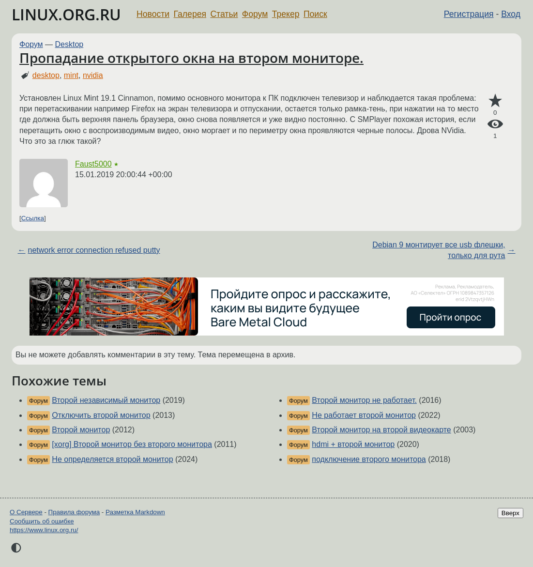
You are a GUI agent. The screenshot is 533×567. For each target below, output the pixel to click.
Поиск (315, 14)
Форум (255, 14)
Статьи (224, 14)
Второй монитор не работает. (364, 400)
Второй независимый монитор (106, 400)
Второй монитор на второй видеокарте (381, 430)
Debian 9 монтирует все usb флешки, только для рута (438, 250)
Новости (153, 14)
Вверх (510, 513)
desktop (46, 75)
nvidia (93, 75)
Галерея (190, 14)
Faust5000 (93, 164)
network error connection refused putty (94, 250)
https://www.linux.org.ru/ (44, 530)
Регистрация (469, 14)
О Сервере (26, 512)
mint (71, 75)
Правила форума (74, 512)
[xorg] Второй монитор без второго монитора (132, 444)
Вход (510, 14)
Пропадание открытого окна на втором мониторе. (191, 57)
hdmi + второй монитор (353, 444)
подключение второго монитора (369, 459)
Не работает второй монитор (364, 415)
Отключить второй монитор (101, 415)
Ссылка (32, 218)
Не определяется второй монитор (112, 459)
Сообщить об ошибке (42, 521)
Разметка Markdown (135, 512)
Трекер (286, 14)
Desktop (69, 44)
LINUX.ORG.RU (66, 14)
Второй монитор (81, 430)
